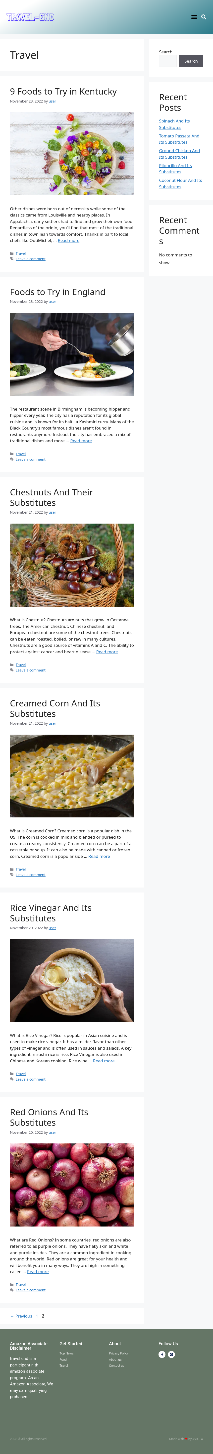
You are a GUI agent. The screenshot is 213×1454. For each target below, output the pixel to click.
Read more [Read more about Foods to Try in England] (81, 441)
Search (165, 52)
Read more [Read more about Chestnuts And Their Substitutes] (107, 652)
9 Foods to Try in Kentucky (63, 91)
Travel (21, 253)
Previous (21, 1316)
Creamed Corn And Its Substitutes (55, 708)
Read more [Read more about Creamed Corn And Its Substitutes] (99, 856)
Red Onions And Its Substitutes (49, 1117)
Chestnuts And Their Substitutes (51, 497)
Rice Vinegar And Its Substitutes (51, 913)
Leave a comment (31, 258)
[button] (194, 17)
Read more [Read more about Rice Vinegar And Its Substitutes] (104, 1061)
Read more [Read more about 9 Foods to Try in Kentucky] (68, 240)
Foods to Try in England (58, 292)
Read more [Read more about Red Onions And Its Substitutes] (38, 1271)
